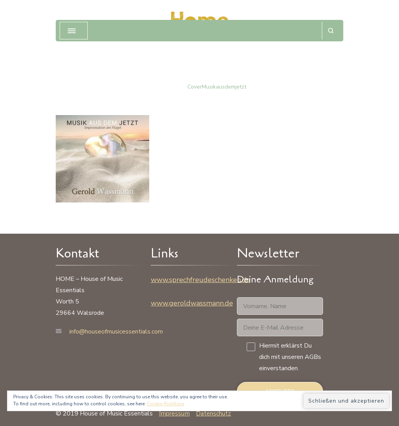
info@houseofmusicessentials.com (116, 331)
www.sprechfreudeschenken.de (200, 279)
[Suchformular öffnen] (330, 30)
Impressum (174, 413)
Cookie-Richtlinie (165, 404)
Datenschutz (213, 413)
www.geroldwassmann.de (192, 303)
